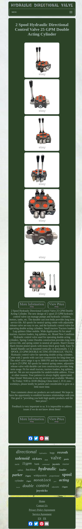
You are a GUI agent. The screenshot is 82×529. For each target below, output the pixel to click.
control (42, 485)
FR (44, 518)
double (28, 485)
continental (46, 464)
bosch (18, 487)
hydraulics (43, 453)
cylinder (19, 480)
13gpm (65, 487)
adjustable (55, 487)
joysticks (42, 490)
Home (42, 501)
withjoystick (40, 475)
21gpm (28, 476)
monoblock (42, 480)
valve (56, 457)
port (55, 481)
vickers (37, 458)
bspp (52, 452)
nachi (17, 464)
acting (64, 480)
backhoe (31, 469)
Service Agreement (41, 514)
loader (62, 469)
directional (26, 451)
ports (66, 459)
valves (20, 470)
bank (36, 464)
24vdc (46, 460)
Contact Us (42, 505)
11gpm (27, 463)
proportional (54, 476)
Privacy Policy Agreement (42, 510)
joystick (56, 464)
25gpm (28, 481)
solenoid (22, 458)
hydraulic (47, 468)
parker (17, 475)
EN (39, 518)
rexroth (62, 452)
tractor (66, 464)
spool (67, 474)
